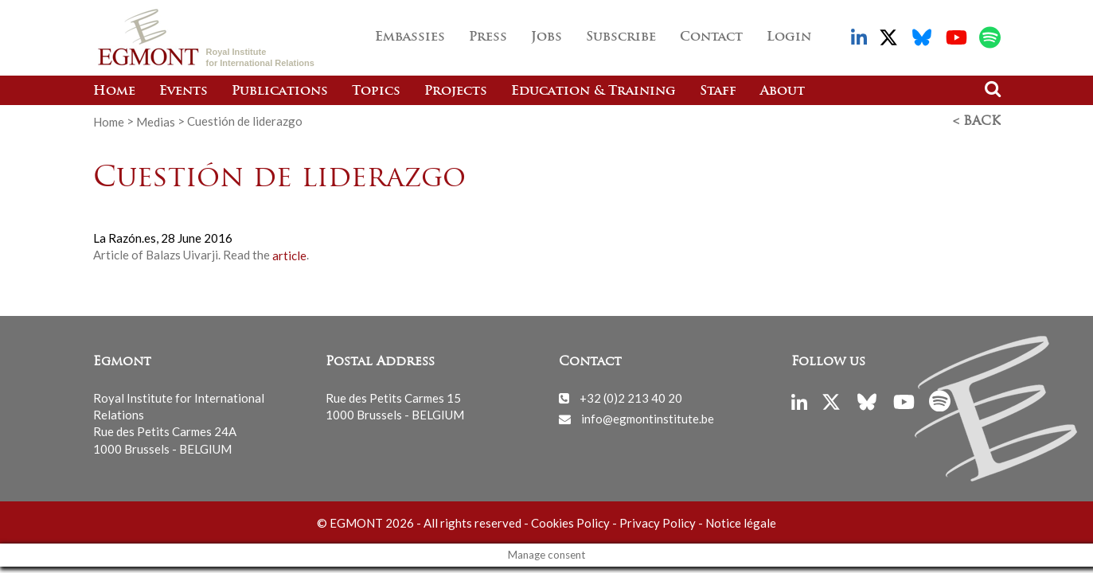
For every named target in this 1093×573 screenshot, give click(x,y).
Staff (718, 91)
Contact (711, 37)
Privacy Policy (657, 523)
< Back (977, 121)
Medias (155, 121)
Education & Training (593, 91)
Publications (280, 91)
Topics (376, 91)
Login (789, 37)
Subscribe (621, 37)
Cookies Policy (570, 523)
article (289, 255)
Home (114, 91)
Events (183, 91)
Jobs (546, 37)
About (782, 91)
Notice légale (740, 523)
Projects (455, 91)
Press (488, 37)
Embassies (410, 37)
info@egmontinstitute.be (647, 418)
